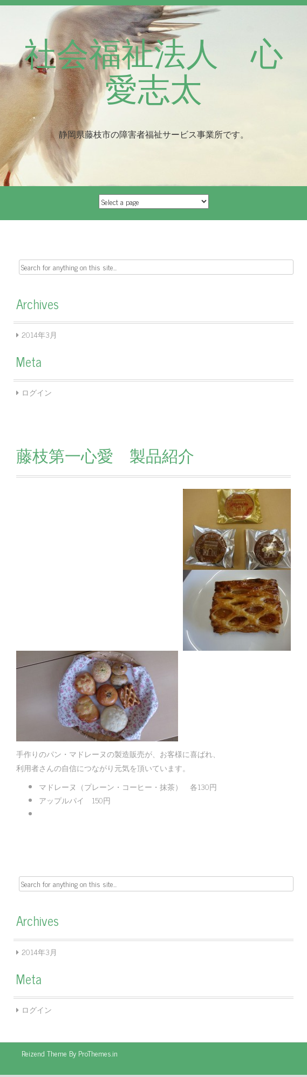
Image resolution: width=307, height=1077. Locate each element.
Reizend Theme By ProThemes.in (70, 1053)
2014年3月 (39, 334)
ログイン (37, 392)
